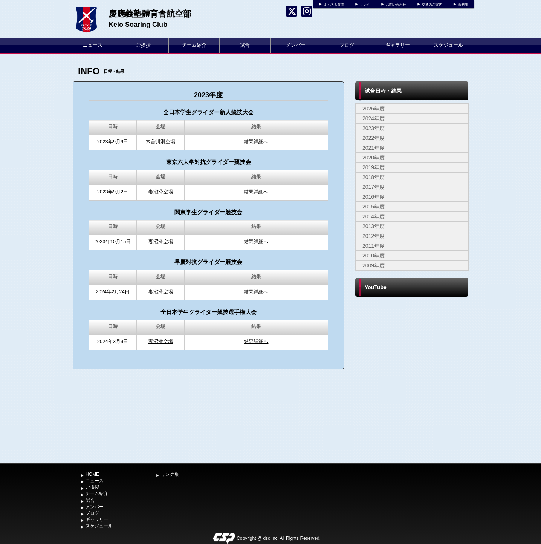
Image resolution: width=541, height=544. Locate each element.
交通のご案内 (432, 4)
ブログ (346, 45)
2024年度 (373, 118)
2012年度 (373, 236)
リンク (365, 4)
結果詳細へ (256, 141)
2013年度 (373, 226)
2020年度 (373, 158)
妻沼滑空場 (160, 192)
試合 (245, 45)
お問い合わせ (396, 4)
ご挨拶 (143, 45)
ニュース (92, 45)
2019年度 (373, 167)
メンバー (296, 45)
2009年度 (373, 265)
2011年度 (373, 246)
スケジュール (448, 45)
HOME (92, 474)
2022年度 (373, 138)
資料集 (463, 4)
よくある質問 (334, 4)
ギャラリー (397, 45)
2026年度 (373, 109)
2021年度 (373, 148)
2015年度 (373, 207)
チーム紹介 (194, 45)
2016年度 (373, 197)
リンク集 (170, 474)
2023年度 (373, 128)
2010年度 (373, 256)
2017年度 (373, 187)
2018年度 (373, 177)
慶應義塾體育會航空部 (150, 13)
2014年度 (373, 216)
